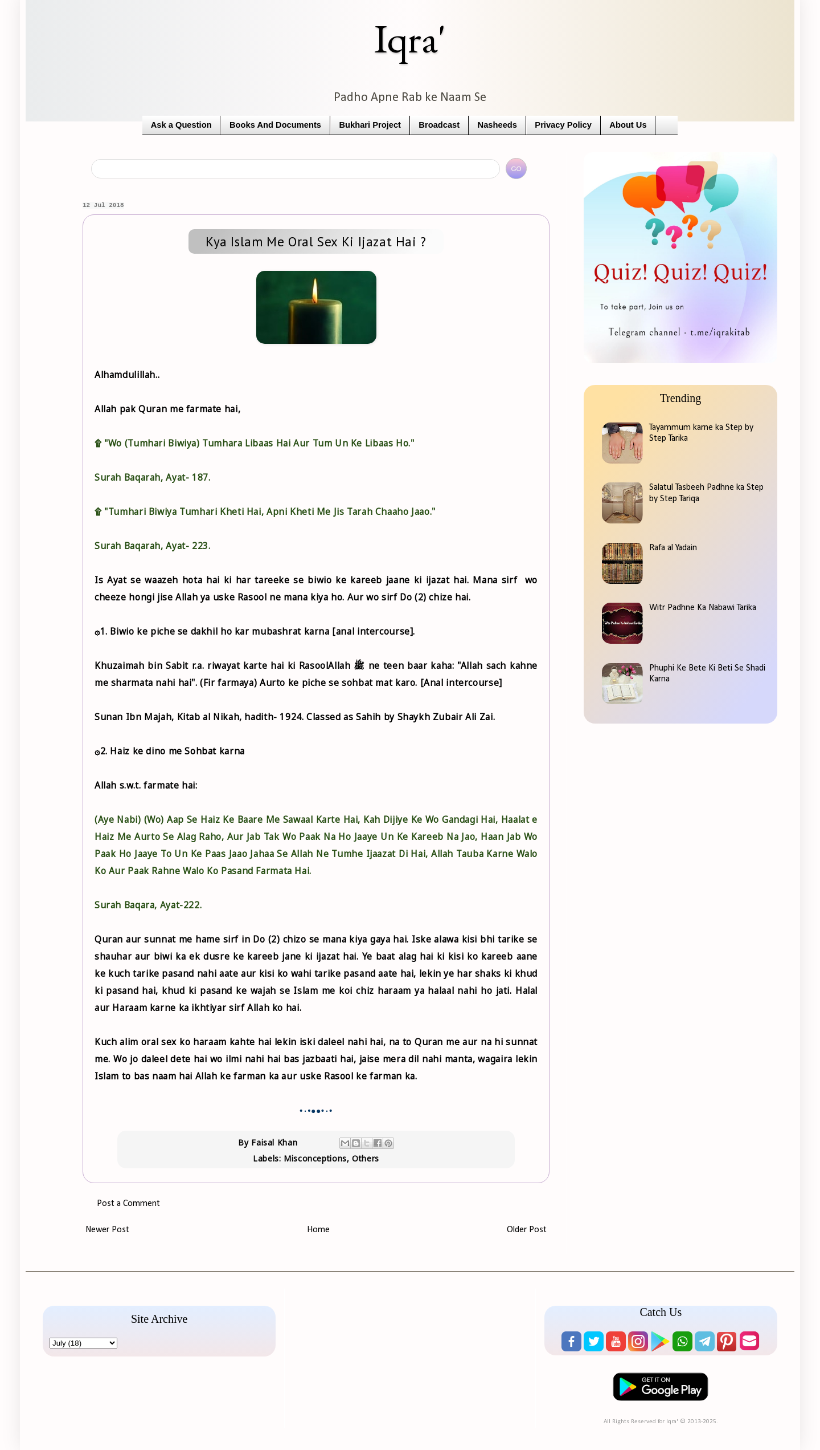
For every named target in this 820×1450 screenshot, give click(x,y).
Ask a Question (181, 124)
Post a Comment (128, 1203)
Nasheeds (497, 124)
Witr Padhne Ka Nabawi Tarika (702, 607)
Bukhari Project (370, 124)
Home (318, 1229)
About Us (627, 124)
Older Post (527, 1229)
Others (365, 1158)
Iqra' (410, 38)
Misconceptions (315, 1158)
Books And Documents (275, 124)
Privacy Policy (563, 124)
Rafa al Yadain (673, 548)
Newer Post (107, 1229)
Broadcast (439, 124)
